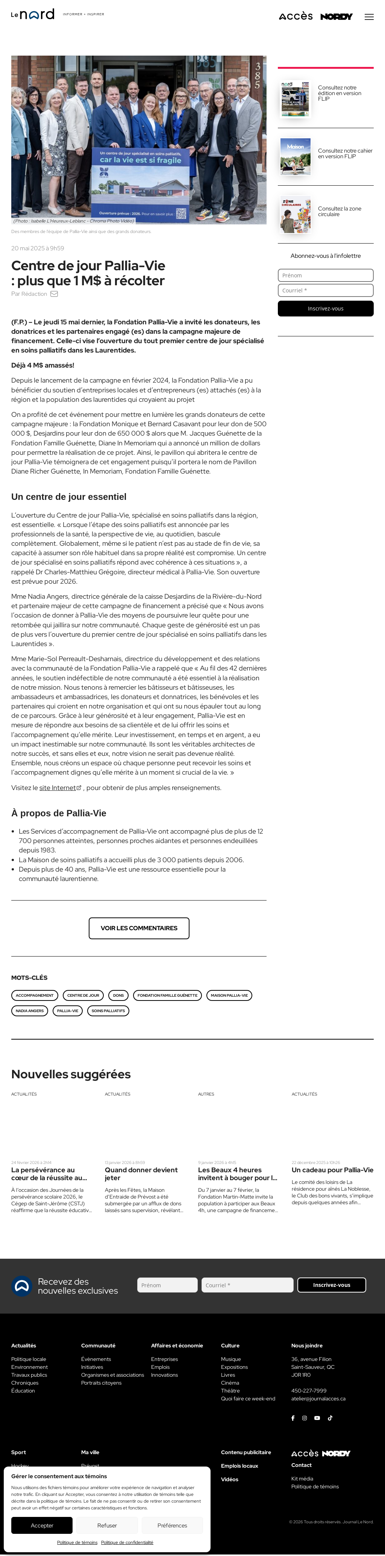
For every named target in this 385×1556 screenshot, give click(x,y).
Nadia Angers (30, 1012)
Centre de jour (83, 996)
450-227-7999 (309, 1392)
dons (118, 996)
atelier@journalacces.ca (318, 1400)
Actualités (24, 1095)
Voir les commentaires (139, 930)
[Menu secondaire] (369, 18)
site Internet (57, 789)
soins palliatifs (108, 1012)
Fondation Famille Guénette (167, 996)
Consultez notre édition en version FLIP (339, 94)
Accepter (42, 1525)
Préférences (172, 1525)
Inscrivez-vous (326, 309)
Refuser (107, 1525)
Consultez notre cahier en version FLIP (345, 155)
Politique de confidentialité (127, 1542)
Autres (206, 1095)
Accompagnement (35, 996)
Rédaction (34, 295)
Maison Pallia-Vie (229, 996)
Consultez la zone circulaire (339, 212)
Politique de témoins (77, 1542)
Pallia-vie (67, 1012)
